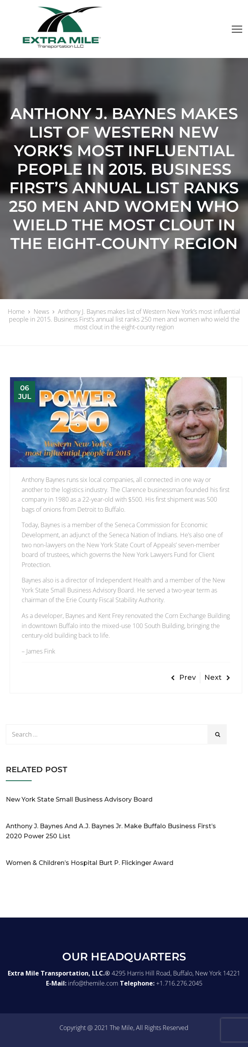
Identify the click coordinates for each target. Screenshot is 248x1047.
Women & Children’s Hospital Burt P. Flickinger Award (89, 863)
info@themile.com (93, 983)
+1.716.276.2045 (179, 983)
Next (217, 677)
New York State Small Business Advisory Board (79, 799)
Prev (183, 677)
